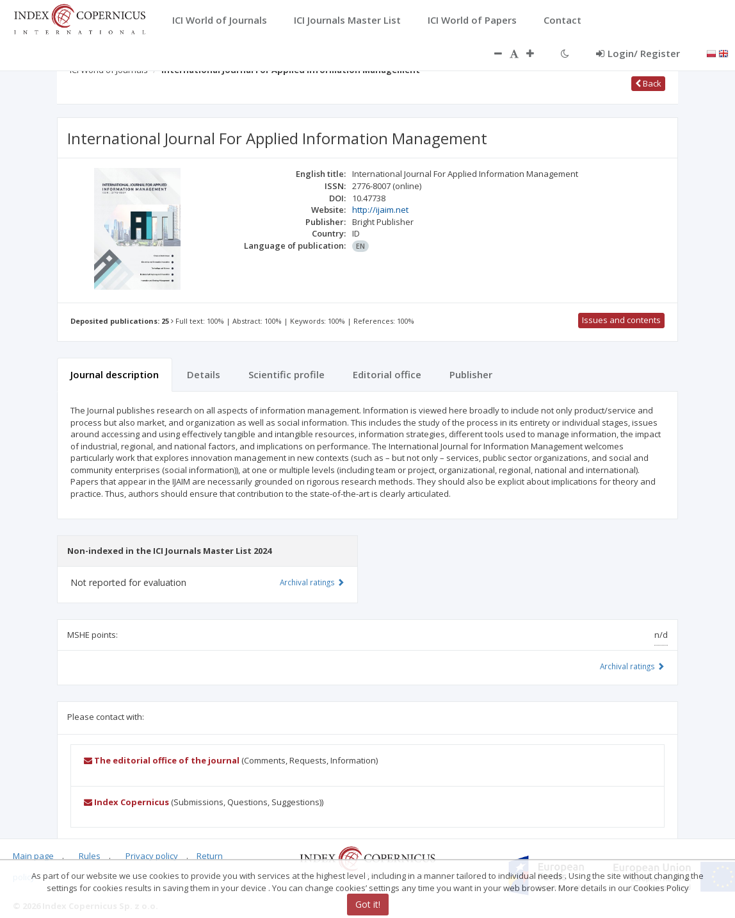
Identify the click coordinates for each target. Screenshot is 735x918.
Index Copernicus (126, 802)
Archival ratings (632, 666)
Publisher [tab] (470, 374)
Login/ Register (638, 53)
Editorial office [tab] (387, 374)
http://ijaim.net (380, 209)
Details (203, 374)
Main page (33, 856)
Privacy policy (151, 856)
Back (648, 83)
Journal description (114, 374)
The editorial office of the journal (161, 760)
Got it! (367, 904)
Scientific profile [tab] (286, 374)
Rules (90, 856)
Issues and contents (621, 320)
